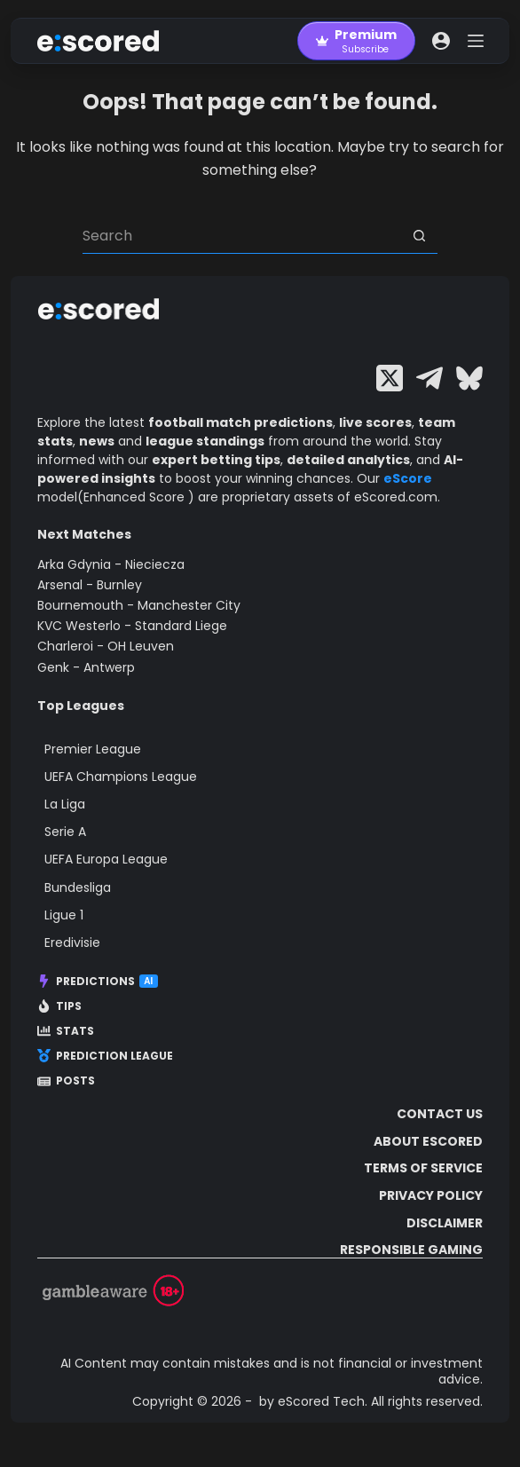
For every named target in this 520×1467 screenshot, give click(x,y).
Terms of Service (423, 1168)
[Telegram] (429, 378)
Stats (65, 1031)
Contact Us (440, 1114)
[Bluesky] (469, 378)
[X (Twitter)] (389, 378)
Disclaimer (444, 1223)
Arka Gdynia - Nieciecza (111, 564)
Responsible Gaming (411, 1250)
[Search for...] (242, 236)
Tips (59, 1006)
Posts (66, 1081)
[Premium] (356, 40)
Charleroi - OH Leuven (105, 646)
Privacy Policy (431, 1195)
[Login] (441, 41)
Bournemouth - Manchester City (138, 605)
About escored (428, 1141)
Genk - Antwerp (86, 667)
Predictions (97, 981)
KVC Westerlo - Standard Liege (132, 626)
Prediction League (105, 1056)
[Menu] (476, 41)
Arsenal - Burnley (89, 585)
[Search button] (419, 236)
